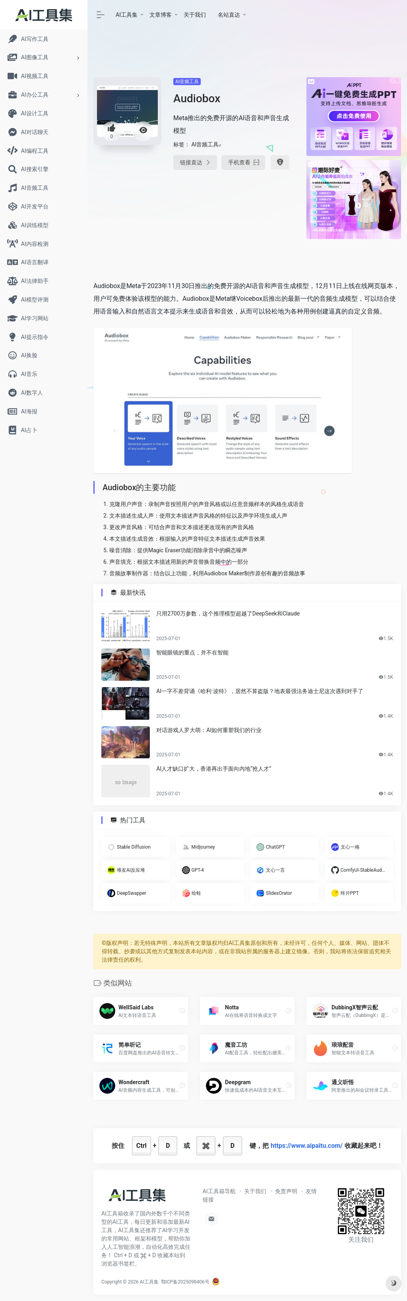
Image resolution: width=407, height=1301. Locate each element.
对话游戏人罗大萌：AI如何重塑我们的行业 (209, 730)
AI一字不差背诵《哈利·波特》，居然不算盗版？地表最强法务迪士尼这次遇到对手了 (259, 691)
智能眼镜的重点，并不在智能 (192, 652)
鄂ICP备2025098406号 (185, 1282)
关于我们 (195, 15)
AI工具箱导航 (219, 1191)
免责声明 (286, 1191)
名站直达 (229, 15)
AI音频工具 (187, 81)
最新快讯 (132, 592)
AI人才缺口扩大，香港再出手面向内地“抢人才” (213, 769)
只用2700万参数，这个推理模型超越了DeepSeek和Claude (228, 613)
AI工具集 (127, 15)
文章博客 (160, 15)
